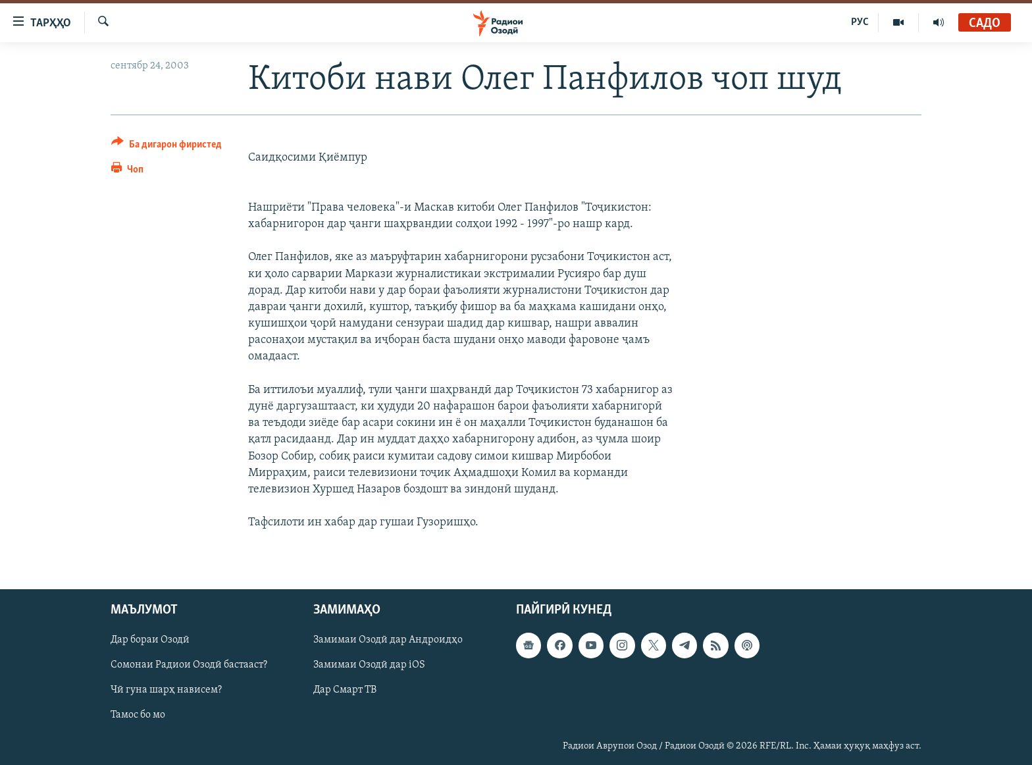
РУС (860, 22)
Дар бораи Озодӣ (150, 640)
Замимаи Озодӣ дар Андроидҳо (388, 640)
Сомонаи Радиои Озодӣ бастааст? (189, 665)
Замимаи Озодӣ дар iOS (369, 665)
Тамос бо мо (138, 715)
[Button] (166, 146)
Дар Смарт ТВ (344, 690)
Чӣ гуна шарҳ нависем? (166, 690)
